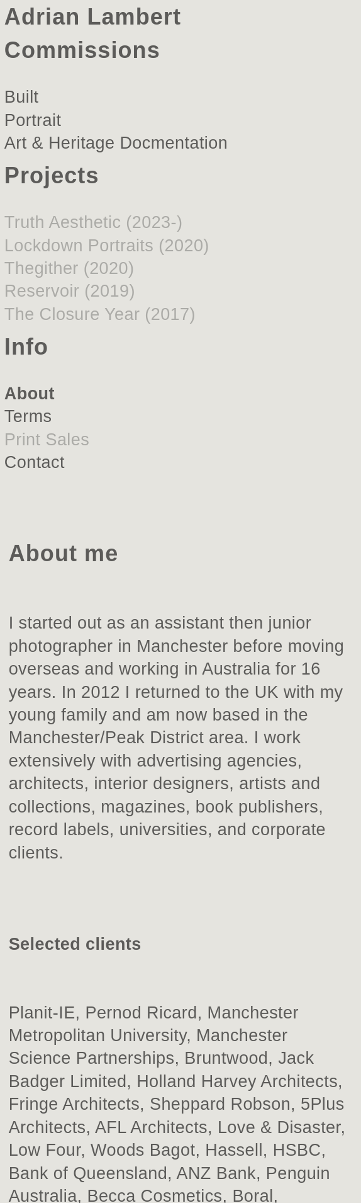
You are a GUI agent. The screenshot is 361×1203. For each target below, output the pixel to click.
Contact (34, 462)
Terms (28, 416)
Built (21, 97)
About (29, 393)
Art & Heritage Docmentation (116, 143)
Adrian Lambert (92, 17)
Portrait (32, 120)
